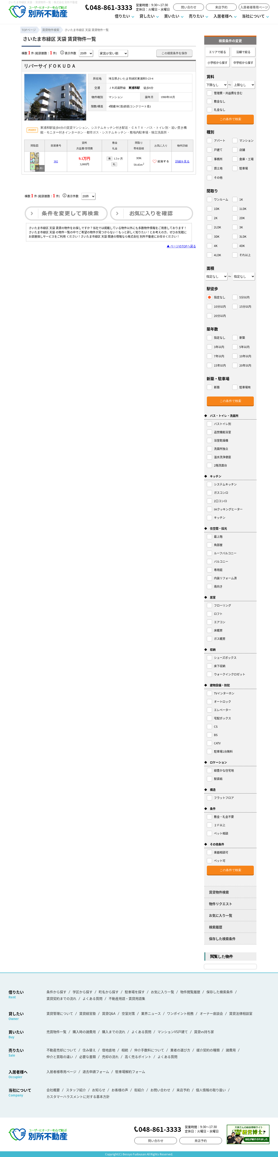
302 (56, 161)
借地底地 (108, 1050)
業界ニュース (151, 1013)
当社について (253, 16)
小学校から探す (217, 63)
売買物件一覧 (56, 1031)
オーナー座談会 (211, 1013)
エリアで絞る (217, 52)
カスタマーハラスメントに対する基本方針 (78, 1096)
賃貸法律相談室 (240, 1013)
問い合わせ (188, 7)
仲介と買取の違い (59, 1056)
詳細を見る (182, 161)
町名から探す (109, 992)
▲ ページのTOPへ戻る (181, 246)
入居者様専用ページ (254, 7)
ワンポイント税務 (180, 1013)
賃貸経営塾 (87, 1013)
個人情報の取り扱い (211, 1090)
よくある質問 (92, 998)
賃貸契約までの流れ (61, 998)
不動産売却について (61, 1050)
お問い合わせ (160, 1090)
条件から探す (56, 992)
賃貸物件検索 (219, 892)
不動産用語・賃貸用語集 (127, 998)
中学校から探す (243, 63)
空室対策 (128, 1013)
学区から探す (83, 992)
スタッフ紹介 (76, 1090)
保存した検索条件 (222, 938)
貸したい (147, 16)
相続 (124, 1050)
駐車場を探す (135, 992)
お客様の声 (119, 1090)
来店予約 (221, 7)
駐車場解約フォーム (130, 1071)
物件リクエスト (220, 903)
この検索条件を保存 (174, 53)
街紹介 (139, 1090)
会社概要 (53, 1090)
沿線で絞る (243, 52)
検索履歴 (215, 927)
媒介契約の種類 (208, 1050)
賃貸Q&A (109, 1013)
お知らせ (98, 1090)
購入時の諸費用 (84, 1031)
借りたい (122, 16)
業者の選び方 (180, 1050)
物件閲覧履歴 (190, 992)
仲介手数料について (149, 1050)
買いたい (171, 16)
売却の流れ (110, 1056)
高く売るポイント (138, 1056)
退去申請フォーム (96, 1071)
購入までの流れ (113, 1031)
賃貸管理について (59, 1013)
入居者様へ (222, 16)
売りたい (196, 16)
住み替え (89, 1050)
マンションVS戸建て (173, 1031)
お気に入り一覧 (220, 915)
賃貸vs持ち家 (204, 1031)
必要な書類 (87, 1056)
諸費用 (231, 1050)
